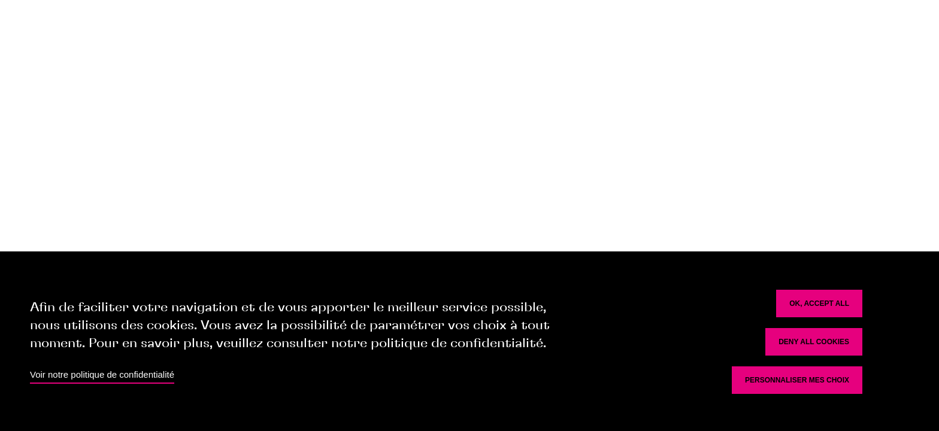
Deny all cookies (814, 342)
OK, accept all (819, 303)
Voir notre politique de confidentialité (102, 374)
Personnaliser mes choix (797, 380)
